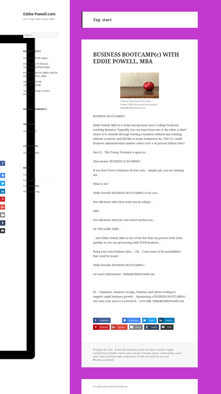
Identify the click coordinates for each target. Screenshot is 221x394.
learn (129, 353)
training (110, 356)
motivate (146, 353)
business (149, 349)
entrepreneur (100, 353)
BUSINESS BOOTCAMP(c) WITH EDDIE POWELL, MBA (136, 58)
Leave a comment (105, 359)
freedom (112, 353)
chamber (160, 349)
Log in (26, 174)
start (95, 356)
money (136, 353)
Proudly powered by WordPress (110, 386)
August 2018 (30, 131)
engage (169, 349)
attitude (121, 349)
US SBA (140, 356)
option (155, 353)
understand (129, 356)
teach (102, 356)
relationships (167, 353)
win (147, 356)
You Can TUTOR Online (35, 58)
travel (119, 356)
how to (121, 353)
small (178, 353)
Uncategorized (31, 152)
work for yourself (160, 356)
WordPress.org (31, 191)
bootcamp (132, 349)
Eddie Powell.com (39, 13)
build (141, 349)
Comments (31, 186)
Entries (29, 180)
